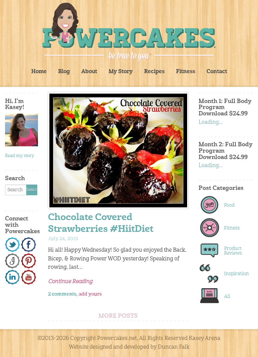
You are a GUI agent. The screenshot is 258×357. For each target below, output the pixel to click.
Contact (217, 71)
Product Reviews (233, 251)
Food (229, 205)
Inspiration (235, 273)
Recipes (154, 71)
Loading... (211, 122)
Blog (64, 71)
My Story (121, 71)
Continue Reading (70, 282)
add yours (90, 294)
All (227, 296)
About (89, 71)
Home (39, 71)
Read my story (19, 156)
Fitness (185, 71)
